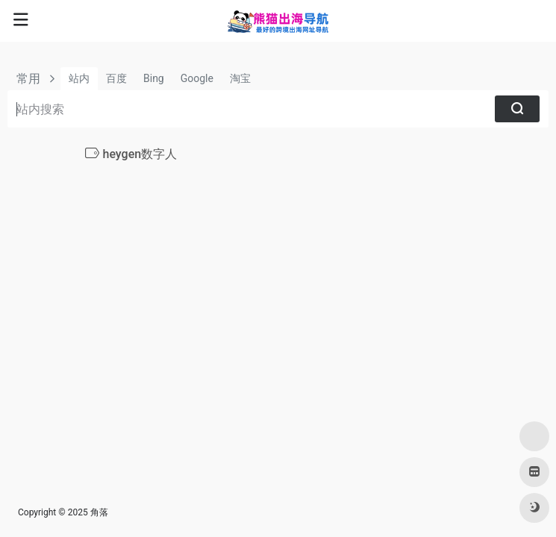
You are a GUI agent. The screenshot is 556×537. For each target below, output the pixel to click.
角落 (99, 512)
